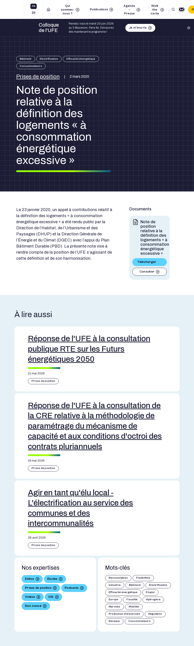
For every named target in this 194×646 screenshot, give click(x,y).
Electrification (49, 58)
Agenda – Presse (129, 9)
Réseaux (114, 621)
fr (33, 6)
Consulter (147, 271)
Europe (113, 599)
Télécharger (147, 262)
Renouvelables (118, 577)
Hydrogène (153, 599)
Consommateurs (31, 66)
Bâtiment (26, 58)
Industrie (115, 585)
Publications (99, 9)
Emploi (150, 592)
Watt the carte (155, 9)
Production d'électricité (124, 613)
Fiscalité (132, 599)
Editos (29, 579)
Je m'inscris (138, 28)
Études (52, 579)
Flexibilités (143, 577)
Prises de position (38, 77)
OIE (51, 597)
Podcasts (72, 588)
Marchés (114, 606)
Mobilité (134, 606)
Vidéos (30, 597)
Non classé (33, 606)
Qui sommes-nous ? (67, 9)
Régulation (155, 613)
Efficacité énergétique (80, 58)
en (33, 12)
